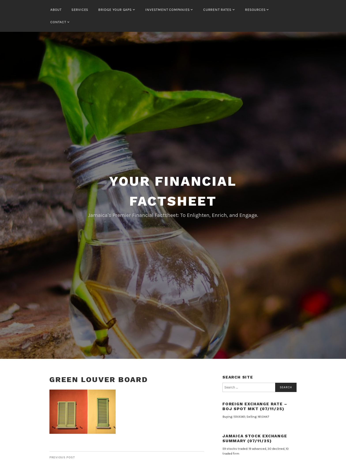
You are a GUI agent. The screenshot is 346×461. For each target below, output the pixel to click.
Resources (255, 10)
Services (79, 10)
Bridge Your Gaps (115, 10)
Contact (58, 22)
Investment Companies (167, 10)
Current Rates (217, 10)
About (56, 10)
